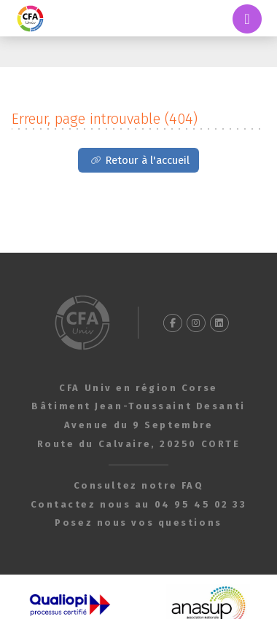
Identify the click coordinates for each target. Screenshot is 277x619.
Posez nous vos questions (138, 522)
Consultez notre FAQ (139, 485)
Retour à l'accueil (147, 160)
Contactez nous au (139, 504)
